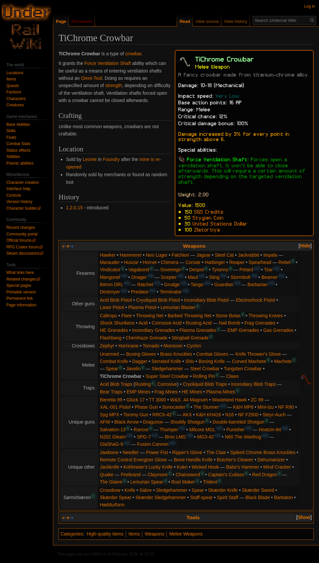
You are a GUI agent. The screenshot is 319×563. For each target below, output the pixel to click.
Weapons (194, 246)
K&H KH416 (208, 414)
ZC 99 (257, 399)
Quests (12, 85)
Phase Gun (146, 407)
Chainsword (188, 474)
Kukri (182, 467)
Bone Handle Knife (193, 459)
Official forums (18, 240)
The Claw (216, 452)
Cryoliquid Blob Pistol (158, 300)
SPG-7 (144, 436)
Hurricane (128, 345)
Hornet (150, 262)
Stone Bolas (228, 315)
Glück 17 (135, 399)
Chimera (169, 262)
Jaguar (203, 255)
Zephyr (107, 345)
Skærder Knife (223, 490)
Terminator (171, 291)
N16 (229, 414)
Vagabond (138, 269)
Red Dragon (264, 474)
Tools (193, 517)
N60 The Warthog (243, 436)
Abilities (13, 156)
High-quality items (105, 534)
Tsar (268, 269)
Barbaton (283, 497)
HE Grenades (114, 330)
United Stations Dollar (220, 223)
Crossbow (110, 490)
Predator (140, 291)
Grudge (172, 284)
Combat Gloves (212, 354)
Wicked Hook (205, 467)
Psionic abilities (19, 163)
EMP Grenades (243, 330)
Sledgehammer (167, 368)
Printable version (21, 292)
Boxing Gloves (141, 354)
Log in (309, 6)
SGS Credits (209, 211)
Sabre (145, 490)
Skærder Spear (115, 497)
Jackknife (109, 467)
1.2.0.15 (74, 207)
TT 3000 (157, 399)
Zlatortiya (207, 229)
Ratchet (145, 284)
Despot (196, 269)
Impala (270, 255)
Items (134, 534)
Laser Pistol (112, 307)
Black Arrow (126, 422)
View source (207, 21)
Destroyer (110, 291)
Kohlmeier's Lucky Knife (148, 467)
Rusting (143, 384)
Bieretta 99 (111, 399)
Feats (11, 137)
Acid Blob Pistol (116, 300)
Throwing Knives (266, 315)
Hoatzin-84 (270, 429)
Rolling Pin (204, 376)
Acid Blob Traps (116, 384)
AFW (105, 422)
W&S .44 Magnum (189, 399)
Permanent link (19, 298)
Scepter (169, 277)
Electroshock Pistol (255, 300)
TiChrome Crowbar (121, 376)
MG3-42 (205, 436)
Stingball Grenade (189, 337)
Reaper (237, 262)
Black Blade (258, 497)
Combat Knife (114, 361)
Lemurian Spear (146, 482)
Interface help (18, 188)
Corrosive (167, 384)
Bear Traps (111, 391)
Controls (13, 195)
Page (61, 21)
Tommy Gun (135, 414)
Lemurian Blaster (178, 307)
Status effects (18, 150)
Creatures (15, 105)
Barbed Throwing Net (189, 315)
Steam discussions (22, 253)
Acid (143, 323)
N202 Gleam (113, 436)
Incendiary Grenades (153, 330)
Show (304, 517)
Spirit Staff (227, 497)
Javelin (133, 368)
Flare (126, 315)
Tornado (151, 345)
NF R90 (286, 407)
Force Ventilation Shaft (107, 63)
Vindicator (110, 269)
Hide (305, 245)
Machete (283, 361)
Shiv (189, 361)
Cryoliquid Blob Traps (205, 384)
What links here (20, 272)
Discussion (81, 21)
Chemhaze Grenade (146, 337)
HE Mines (192, 391)
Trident (210, 482)
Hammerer (131, 255)
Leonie (90, 159)
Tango (197, 284)
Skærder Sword (258, 490)
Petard (246, 269)
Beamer (269, 277)
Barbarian (258, 284)
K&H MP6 (243, 407)
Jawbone (109, 452)
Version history (19, 201)
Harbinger (215, 262)
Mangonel (110, 277)
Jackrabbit (248, 255)
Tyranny (220, 269)
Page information (21, 305)
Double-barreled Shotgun (238, 422)
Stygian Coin (208, 217)
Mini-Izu (265, 407)
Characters (16, 98)
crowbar (133, 53)
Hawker (107, 255)
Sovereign (170, 269)
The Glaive (111, 482)
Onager (139, 277)
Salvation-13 (113, 429)
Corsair (193, 262)
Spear (112, 368)
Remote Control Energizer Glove (133, 459)
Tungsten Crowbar (243, 368)
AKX (187, 414)
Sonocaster (174, 407)
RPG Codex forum (22, 247)
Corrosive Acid (167, 323)
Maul (193, 277)
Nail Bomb (229, 323)
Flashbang (110, 337)
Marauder (110, 262)
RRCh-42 (162, 414)
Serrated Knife (166, 361)
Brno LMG (175, 436)
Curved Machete (249, 361)
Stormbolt (241, 277)
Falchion (180, 255)
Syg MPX (109, 414)
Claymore (157, 474)
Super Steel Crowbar (167, 376)
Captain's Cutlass (226, 474)
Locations (14, 73)
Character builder (21, 208)
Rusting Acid (199, 323)
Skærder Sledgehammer (160, 497)
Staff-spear (201, 497)
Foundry (111, 159)
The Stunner (206, 407)
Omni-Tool (91, 78)
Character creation (22, 182)
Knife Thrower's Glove (258, 354)
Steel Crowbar (205, 368)
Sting (214, 277)
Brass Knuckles (176, 354)
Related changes (21, 279)
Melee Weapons (186, 534)
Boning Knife (212, 361)
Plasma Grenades (197, 330)
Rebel (285, 262)
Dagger (139, 361)
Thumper (169, 429)
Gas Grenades (278, 330)
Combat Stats (18, 143)
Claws (232, 376)
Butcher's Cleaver (235, 459)
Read (185, 21)
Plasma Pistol (142, 307)
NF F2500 (248, 414)
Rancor (141, 429)
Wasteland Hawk (229, 399)
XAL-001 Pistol (115, 407)
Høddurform (112, 504)
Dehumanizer (271, 459)
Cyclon (194, 345)
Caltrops (108, 315)
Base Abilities (18, 124)
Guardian (224, 284)
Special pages (18, 285)
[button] (305, 245)
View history (235, 21)
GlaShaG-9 (111, 444)
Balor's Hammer (242, 467)
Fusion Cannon (152, 444)
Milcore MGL (202, 429)
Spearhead (260, 262)
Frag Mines (166, 391)
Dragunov (153, 422)
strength (113, 85)
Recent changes (20, 227)
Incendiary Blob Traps (253, 384)
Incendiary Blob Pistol (206, 300)
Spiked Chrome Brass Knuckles (263, 452)
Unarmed (109, 354)
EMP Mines (138, 391)
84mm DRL (111, 284)
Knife (130, 490)
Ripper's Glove (187, 452)
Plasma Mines (220, 391)
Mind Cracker (277, 467)
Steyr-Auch (274, 414)
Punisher (235, 429)
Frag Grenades (259, 323)
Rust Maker (183, 482)
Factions (13, 92)
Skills (11, 130)
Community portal (21, 234)
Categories (72, 534)
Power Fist (157, 452)
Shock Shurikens (117, 323)
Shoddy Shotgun (187, 422)
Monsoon (173, 345)
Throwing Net (149, 315)
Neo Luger (156, 255)
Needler (130, 452)
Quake (107, 474)
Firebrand (131, 474)
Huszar (131, 262)
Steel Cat (224, 255)
